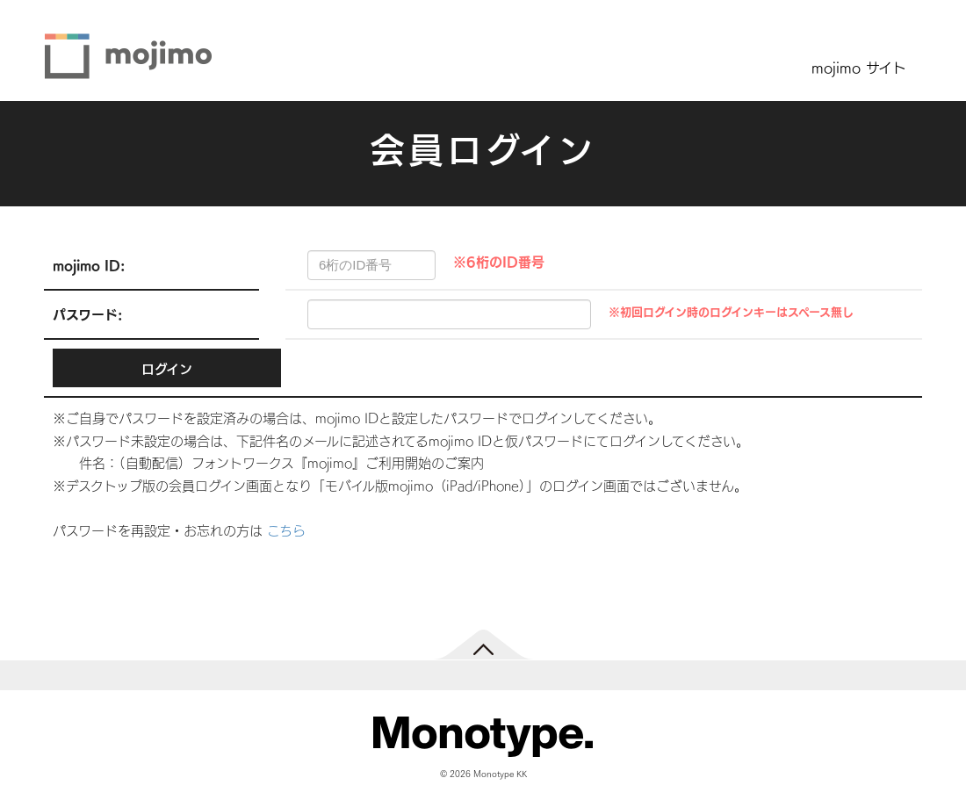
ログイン (166, 368)
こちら (286, 530)
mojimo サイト (858, 66)
